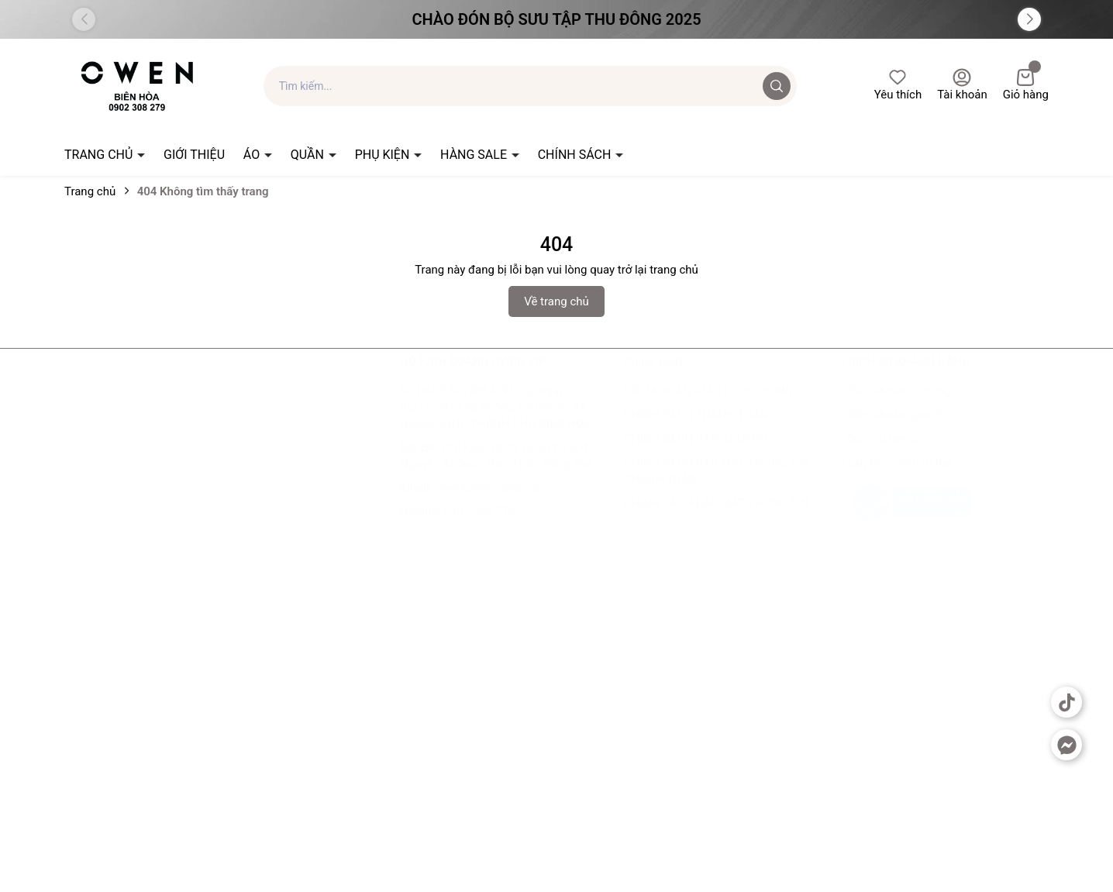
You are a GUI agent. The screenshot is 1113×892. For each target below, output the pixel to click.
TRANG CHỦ (100, 154)
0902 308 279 (479, 527)
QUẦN (309, 154)
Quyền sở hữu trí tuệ (900, 478)
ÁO (253, 154)
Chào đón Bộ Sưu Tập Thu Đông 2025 (556, 19)
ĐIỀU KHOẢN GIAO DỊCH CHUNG (708, 406)
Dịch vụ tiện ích (887, 454)
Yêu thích (898, 85)
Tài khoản (962, 85)
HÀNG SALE (475, 154)
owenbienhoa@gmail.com (503, 503)
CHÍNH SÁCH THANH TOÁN (696, 430)
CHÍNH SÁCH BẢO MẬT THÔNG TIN (716, 518)
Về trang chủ (556, 301)
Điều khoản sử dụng (899, 406)
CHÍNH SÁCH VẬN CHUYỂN (695, 454)
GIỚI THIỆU (194, 154)
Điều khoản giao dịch (902, 430)
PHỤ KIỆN (384, 154)
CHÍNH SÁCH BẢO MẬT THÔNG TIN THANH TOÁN (716, 486)
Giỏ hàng (1026, 85)
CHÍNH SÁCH (576, 154)
